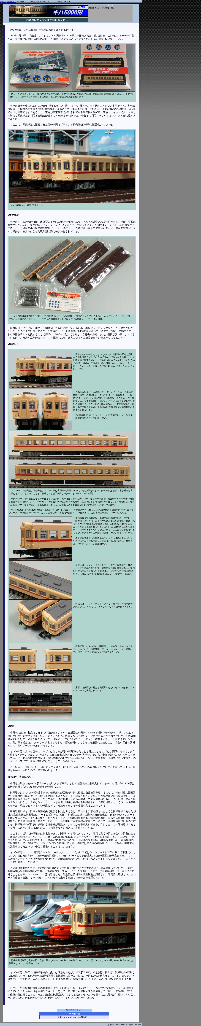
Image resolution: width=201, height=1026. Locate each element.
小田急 (21, 1)
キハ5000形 (30, 1)
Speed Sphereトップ (8, 1)
